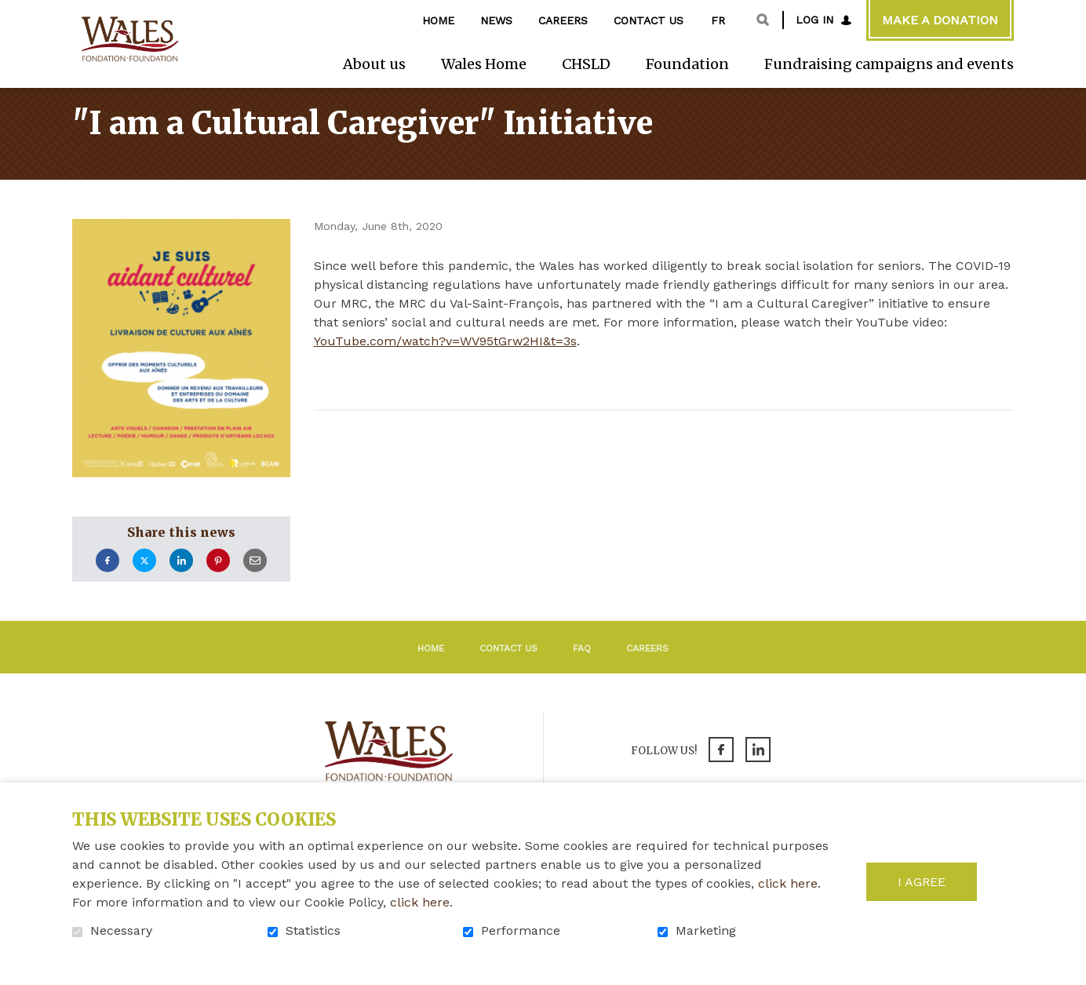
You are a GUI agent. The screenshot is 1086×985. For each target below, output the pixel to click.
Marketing (706, 931)
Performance (520, 931)
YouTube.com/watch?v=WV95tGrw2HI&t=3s (445, 362)
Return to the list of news (450, 452)
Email (255, 581)
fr (718, 20)
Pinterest (218, 581)
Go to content (12, 12)
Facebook (107, 581)
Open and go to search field (762, 19)
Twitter (144, 581)
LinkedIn (181, 581)
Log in (814, 19)
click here (788, 883)
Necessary (121, 931)
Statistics (313, 931)
